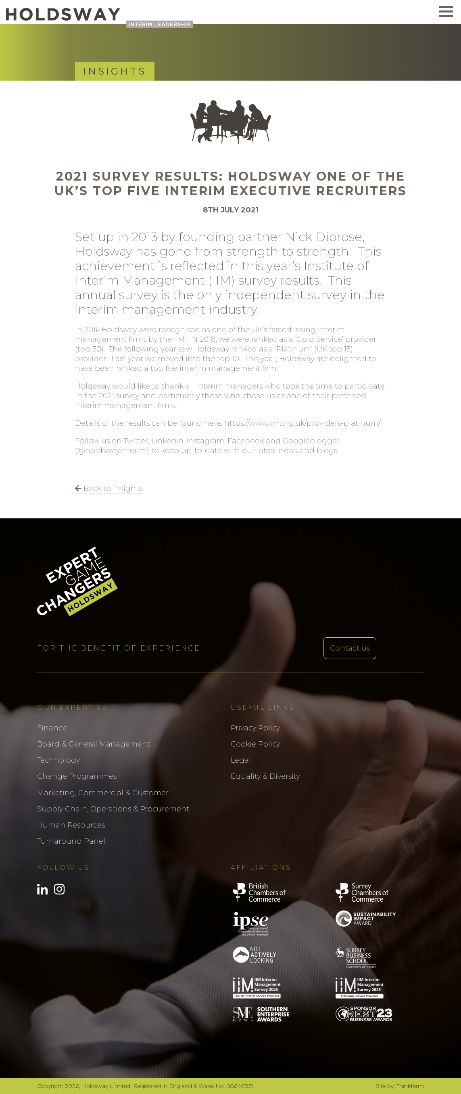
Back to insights (108, 488)
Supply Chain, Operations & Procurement (113, 809)
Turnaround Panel (71, 841)
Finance (52, 728)
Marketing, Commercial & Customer (103, 792)
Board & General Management (93, 744)
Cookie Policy (255, 744)
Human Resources (71, 825)
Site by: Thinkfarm (400, 1086)
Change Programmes (77, 776)
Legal (241, 760)
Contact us (350, 648)
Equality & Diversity (265, 776)
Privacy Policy (255, 728)
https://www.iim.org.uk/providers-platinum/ (302, 423)
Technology (58, 760)
